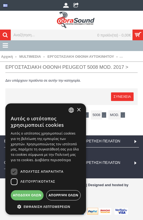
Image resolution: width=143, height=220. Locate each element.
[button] (46, 206)
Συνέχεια (122, 97)
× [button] (79, 110)
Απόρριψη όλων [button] (63, 195)
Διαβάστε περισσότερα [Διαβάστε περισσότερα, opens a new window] (53, 160)
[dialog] (45, 159)
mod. (114, 115)
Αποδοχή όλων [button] (27, 195)
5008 (96, 115)
